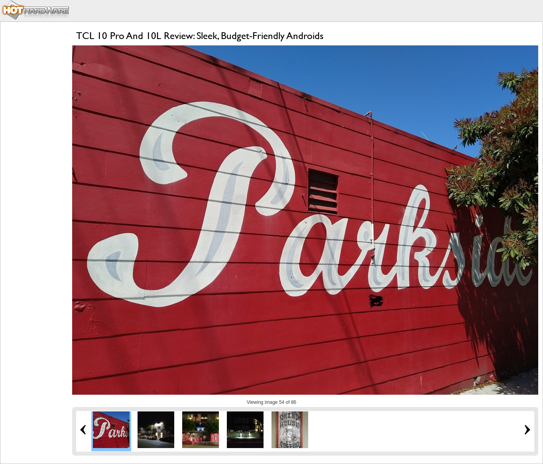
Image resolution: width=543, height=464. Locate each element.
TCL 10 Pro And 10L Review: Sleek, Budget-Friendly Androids (200, 35)
